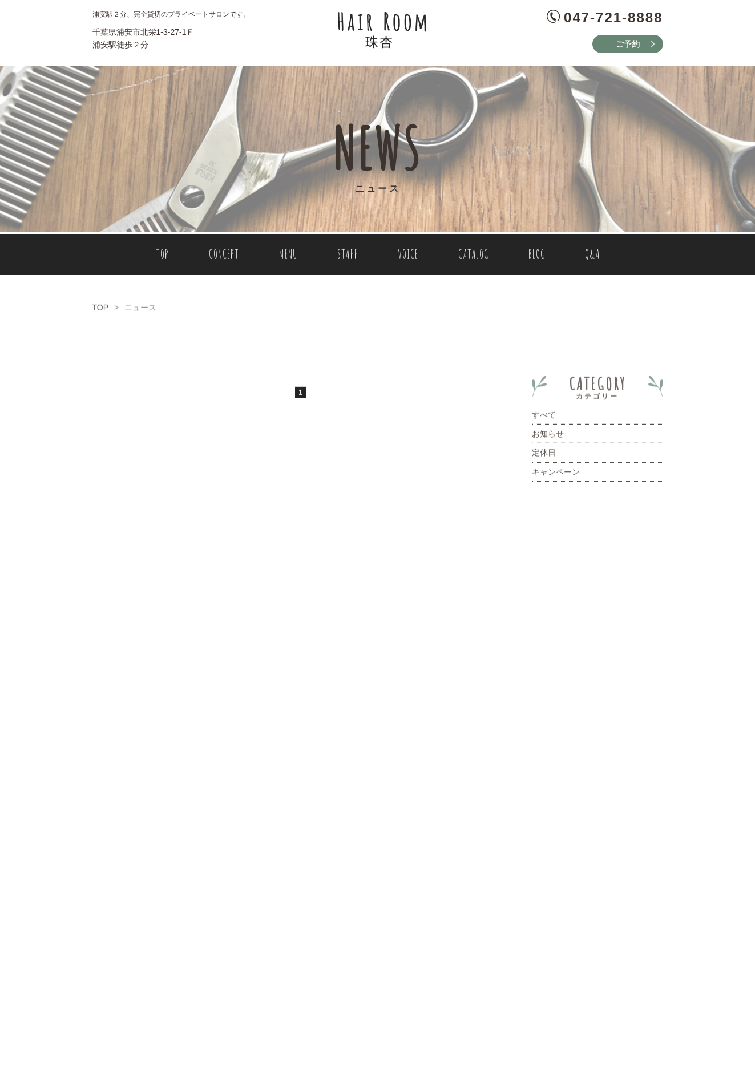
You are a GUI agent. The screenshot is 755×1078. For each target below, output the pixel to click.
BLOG (536, 256)
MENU (288, 256)
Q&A (592, 256)
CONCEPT (224, 256)
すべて (544, 417)
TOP (162, 256)
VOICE (408, 256)
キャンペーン (556, 474)
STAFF (347, 256)
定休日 (544, 455)
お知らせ (548, 436)
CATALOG (473, 256)
